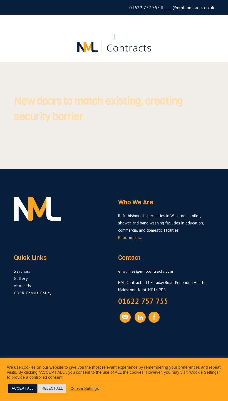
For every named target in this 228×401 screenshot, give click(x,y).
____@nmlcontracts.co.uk (188, 7)
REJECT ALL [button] (52, 388)
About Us (22, 285)
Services (22, 271)
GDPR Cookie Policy (33, 292)
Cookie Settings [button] (84, 388)
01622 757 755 (144, 7)
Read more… (130, 237)
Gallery (21, 278)
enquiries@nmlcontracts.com (145, 271)
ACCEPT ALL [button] (23, 388)
